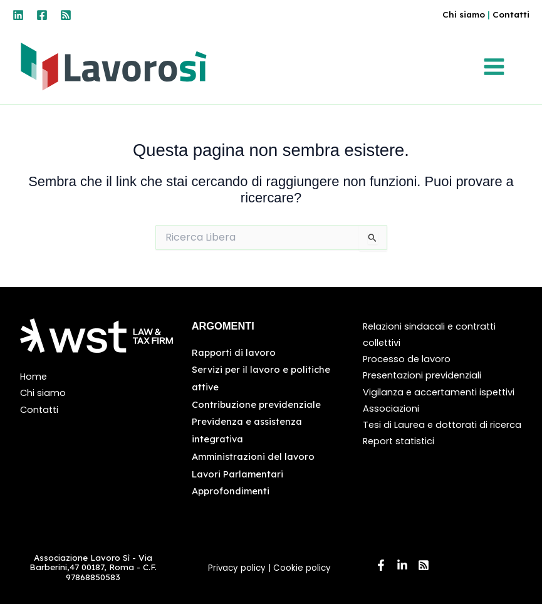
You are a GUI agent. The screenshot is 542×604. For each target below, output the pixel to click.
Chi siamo (463, 14)
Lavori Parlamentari (237, 474)
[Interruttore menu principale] (497, 66)
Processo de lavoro (407, 359)
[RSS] (65, 15)
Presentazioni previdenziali (422, 375)
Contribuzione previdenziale (256, 404)
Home (33, 376)
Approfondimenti (230, 491)
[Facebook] (42, 15)
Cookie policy (303, 568)
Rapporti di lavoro (234, 352)
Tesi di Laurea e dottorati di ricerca (442, 425)
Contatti (510, 14)
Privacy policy (237, 568)
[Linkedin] (18, 15)
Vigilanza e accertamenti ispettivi (438, 392)
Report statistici (398, 441)
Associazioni (391, 408)
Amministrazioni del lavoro (253, 456)
